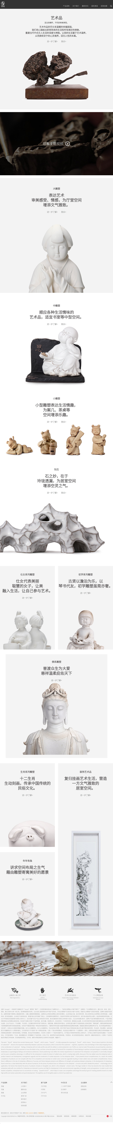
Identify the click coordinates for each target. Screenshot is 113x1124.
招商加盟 (104, 6)
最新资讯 (85, 6)
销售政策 (74, 1116)
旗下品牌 (44, 1082)
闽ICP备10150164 (49, 1116)
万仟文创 (44, 1096)
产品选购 (66, 6)
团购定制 (83, 1086)
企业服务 (84, 1082)
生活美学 (63, 1089)
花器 (2, 1089)
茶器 (2, 1086)
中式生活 (64, 1082)
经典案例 (83, 1089)
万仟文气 (44, 1092)
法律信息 (81, 1116)
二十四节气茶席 (66, 1086)
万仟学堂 (44, 1086)
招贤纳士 (24, 1102)
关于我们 (75, 6)
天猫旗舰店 (41, 1113)
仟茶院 (43, 1089)
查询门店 (24, 1096)
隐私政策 (59, 1116)
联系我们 (24, 1099)
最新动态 (24, 1089)
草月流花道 (64, 1092)
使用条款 (66, 1116)
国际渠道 (94, 6)
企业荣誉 (24, 1092)
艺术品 (3, 1096)
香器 (2, 1092)
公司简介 (24, 1086)
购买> (63, 41)
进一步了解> (52, 41)
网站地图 (88, 1116)
